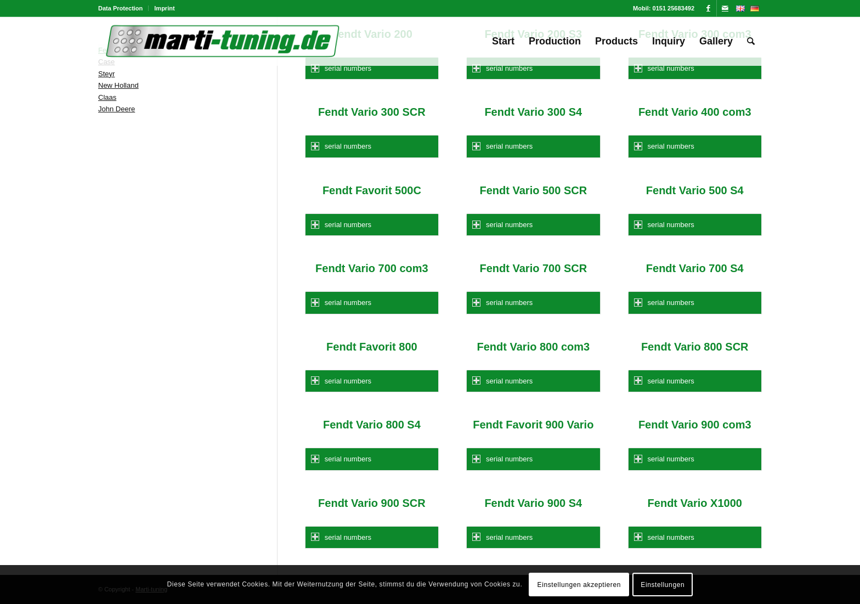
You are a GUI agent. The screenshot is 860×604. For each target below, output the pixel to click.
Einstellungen (662, 585)
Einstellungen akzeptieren (579, 585)
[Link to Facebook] (708, 8)
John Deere (116, 109)
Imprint (164, 8)
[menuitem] (123, 8)
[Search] (751, 41)
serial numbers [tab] (341, 68)
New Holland (118, 85)
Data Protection (120, 8)
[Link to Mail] (725, 8)
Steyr (106, 74)
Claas (107, 97)
